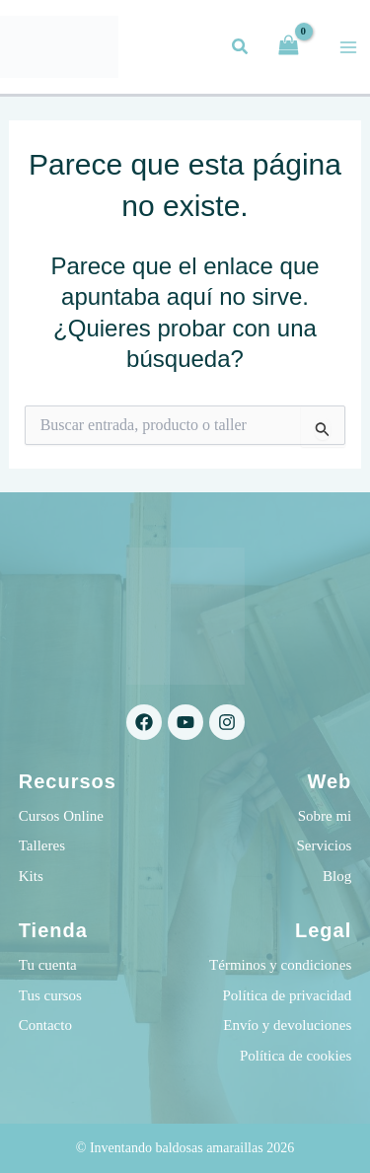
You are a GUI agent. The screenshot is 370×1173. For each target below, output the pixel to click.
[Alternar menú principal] (348, 47)
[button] (241, 49)
